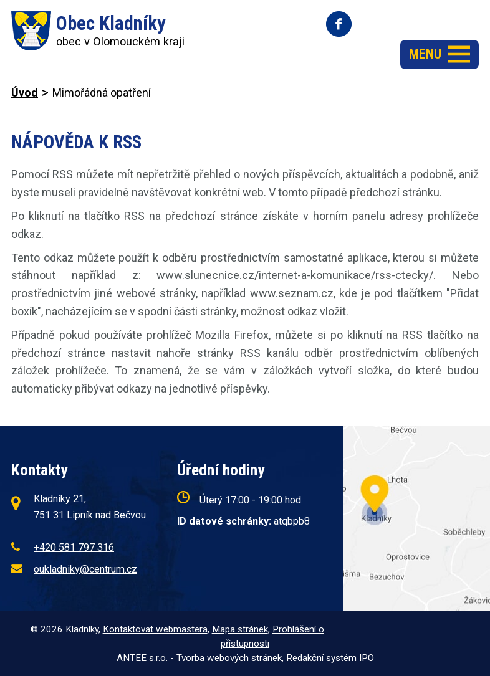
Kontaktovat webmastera (155, 629)
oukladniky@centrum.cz (85, 569)
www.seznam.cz (292, 293)
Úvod (24, 92)
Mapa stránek (240, 629)
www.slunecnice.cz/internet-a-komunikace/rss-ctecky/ (294, 275)
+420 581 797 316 (74, 547)
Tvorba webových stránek (229, 658)
